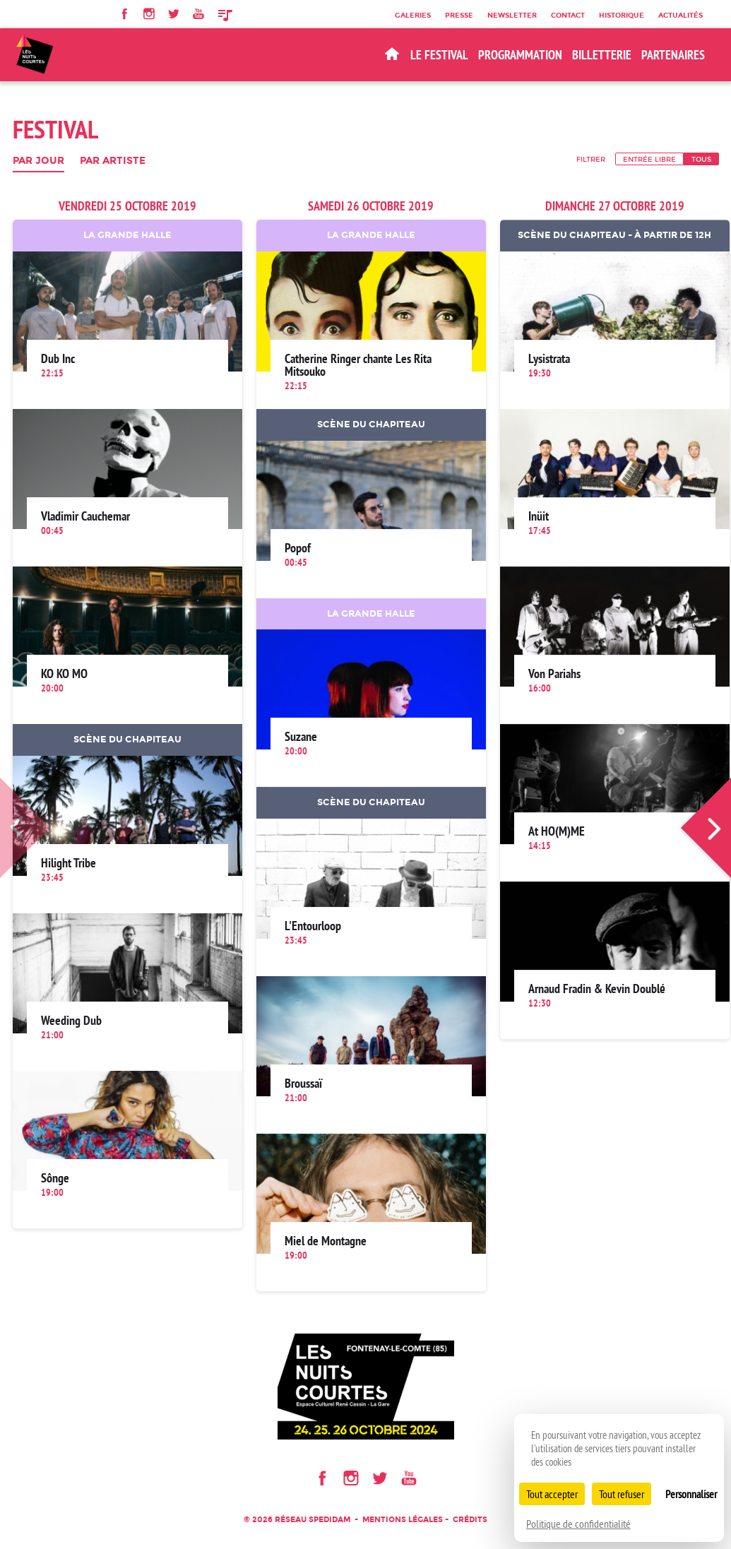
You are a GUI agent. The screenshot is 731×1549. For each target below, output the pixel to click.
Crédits (470, 1519)
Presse (459, 15)
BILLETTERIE (601, 55)
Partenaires (673, 55)
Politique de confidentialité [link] (578, 1524)
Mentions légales (402, 1519)
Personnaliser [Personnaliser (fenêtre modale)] (691, 1494)
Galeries (413, 15)
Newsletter (512, 15)
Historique (621, 15)
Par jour (38, 161)
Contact (568, 15)
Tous (701, 159)
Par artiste (112, 161)
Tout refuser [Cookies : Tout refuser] (621, 1494)
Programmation (520, 55)
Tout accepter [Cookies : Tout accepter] (552, 1494)
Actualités (680, 15)
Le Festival (439, 55)
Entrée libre (649, 159)
